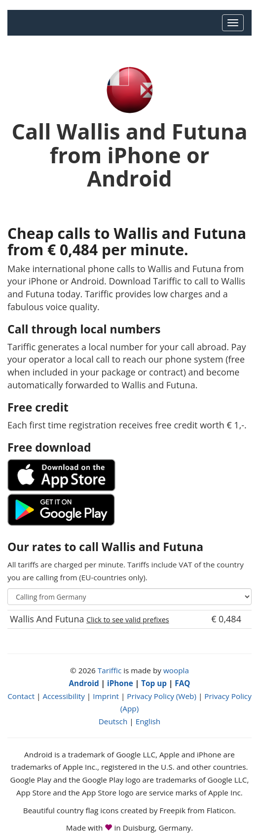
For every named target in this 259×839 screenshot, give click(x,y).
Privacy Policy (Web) (161, 696)
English (148, 721)
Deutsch (113, 721)
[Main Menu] (233, 22)
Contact (21, 696)
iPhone (120, 683)
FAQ (182, 683)
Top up (154, 683)
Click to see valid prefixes (127, 619)
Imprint (106, 696)
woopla (176, 670)
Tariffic (110, 670)
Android (84, 683)
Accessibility (63, 696)
